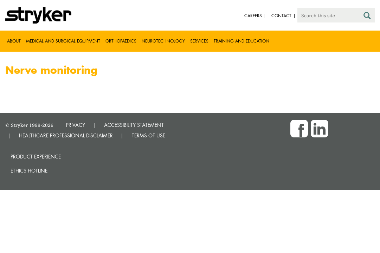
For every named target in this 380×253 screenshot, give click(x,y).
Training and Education (241, 41)
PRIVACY (75, 125)
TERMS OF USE (148, 135)
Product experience (36, 156)
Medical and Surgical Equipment (63, 41)
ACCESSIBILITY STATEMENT (134, 125)
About (14, 41)
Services (199, 41)
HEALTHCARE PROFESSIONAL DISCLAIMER (66, 135)
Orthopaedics (120, 41)
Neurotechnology (163, 41)
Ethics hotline (29, 170)
